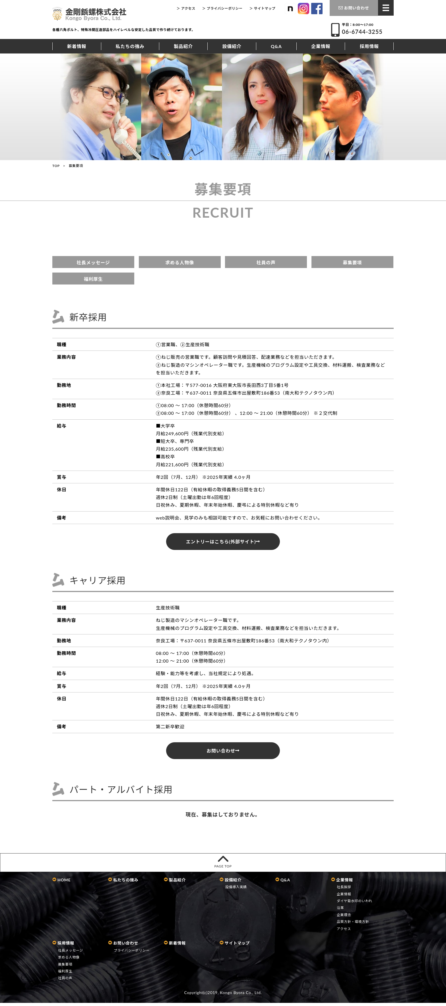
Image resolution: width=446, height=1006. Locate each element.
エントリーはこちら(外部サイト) (223, 541)
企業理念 (344, 918)
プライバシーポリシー (132, 954)
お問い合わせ (353, 7)
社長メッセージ (93, 262)
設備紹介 (231, 46)
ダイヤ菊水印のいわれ (354, 904)
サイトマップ (235, 946)
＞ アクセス (186, 8)
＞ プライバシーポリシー (222, 8)
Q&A (276, 46)
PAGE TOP (223, 864)
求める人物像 (179, 262)
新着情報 (76, 46)
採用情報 (369, 46)
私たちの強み (130, 46)
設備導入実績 (236, 890)
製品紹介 (183, 46)
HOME (61, 883)
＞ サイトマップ (262, 8)
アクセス (344, 932)
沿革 (340, 911)
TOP (56, 166)
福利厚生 (93, 279)
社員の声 (266, 262)
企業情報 (320, 46)
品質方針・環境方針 (353, 925)
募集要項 (352, 262)
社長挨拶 (344, 890)
